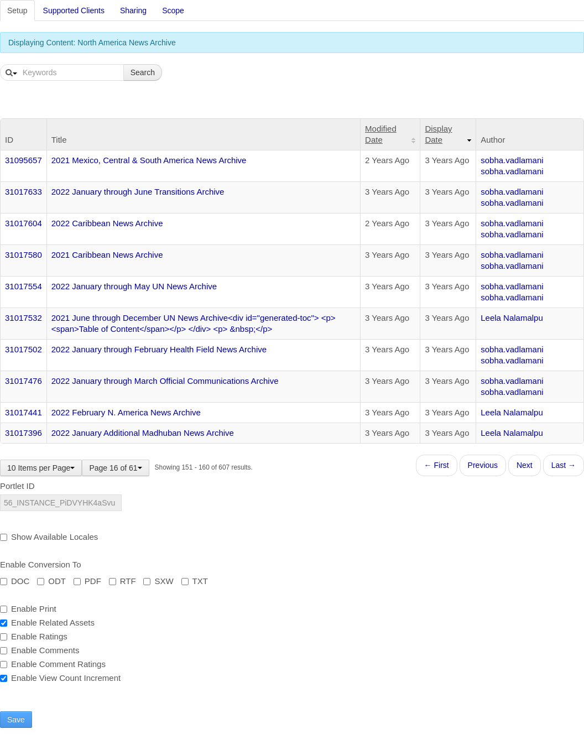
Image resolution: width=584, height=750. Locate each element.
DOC (14, 581)
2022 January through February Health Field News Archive (159, 349)
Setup (17, 10)
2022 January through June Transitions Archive (138, 191)
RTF (122, 581)
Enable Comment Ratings (53, 664)
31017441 (23, 412)
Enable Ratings (33, 636)
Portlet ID (17, 486)
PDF (87, 581)
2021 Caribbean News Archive (107, 254)
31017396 (23, 433)
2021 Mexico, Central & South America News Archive (149, 160)
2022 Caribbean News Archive (107, 223)
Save (16, 719)
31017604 (23, 223)
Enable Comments (39, 650)
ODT (51, 581)
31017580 (23, 254)
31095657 (23, 160)
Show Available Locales (49, 536)
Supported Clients (74, 10)
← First (436, 465)
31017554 (23, 286)
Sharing (133, 10)
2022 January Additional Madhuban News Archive (142, 433)
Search (143, 72)
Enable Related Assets (47, 622)
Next (525, 465)
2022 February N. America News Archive (126, 412)
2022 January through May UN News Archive (134, 286)
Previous (483, 465)
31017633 (23, 191)
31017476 (23, 381)
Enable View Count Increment (60, 678)
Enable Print (28, 608)
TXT (194, 581)
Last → (563, 465)
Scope (173, 10)
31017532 (23, 317)
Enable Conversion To (40, 564)
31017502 (23, 349)
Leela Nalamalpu (512, 317)
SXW (158, 581)
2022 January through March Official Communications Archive (165, 381)
